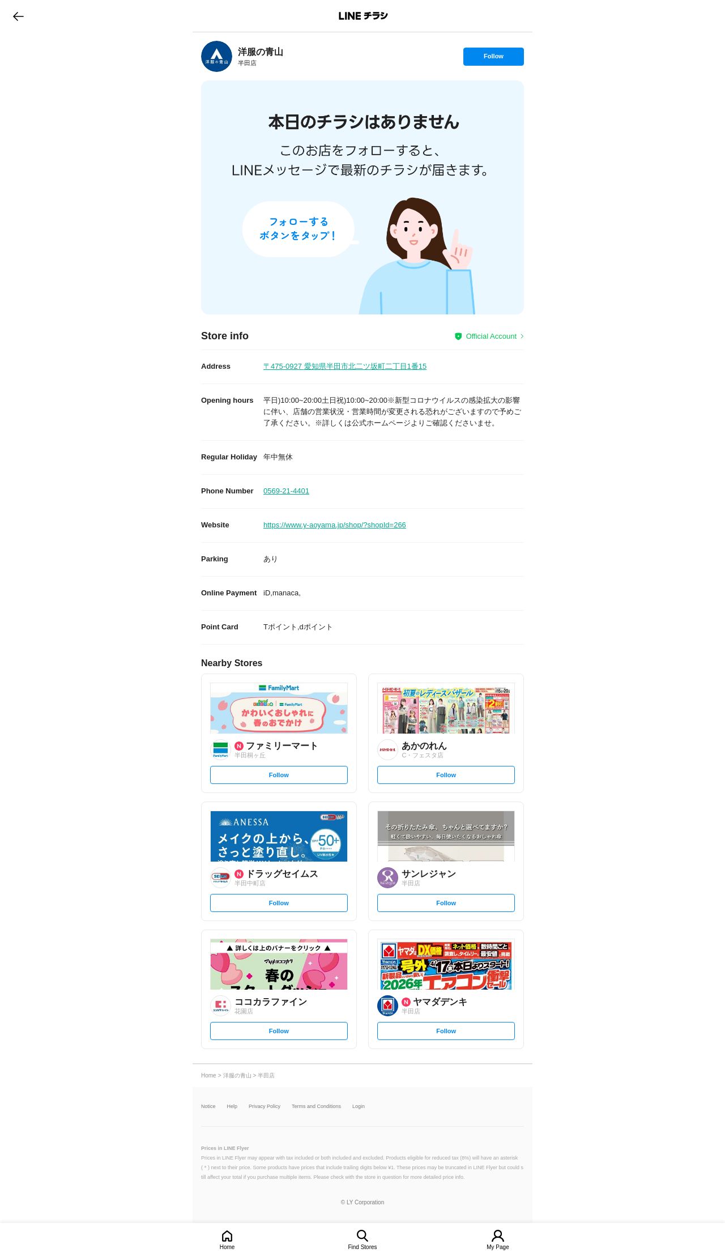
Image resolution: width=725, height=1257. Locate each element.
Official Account (491, 336)
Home (227, 1247)
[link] (216, 56)
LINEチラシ (363, 15)
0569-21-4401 (286, 491)
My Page (498, 1247)
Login (358, 1106)
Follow (493, 59)
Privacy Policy (264, 1106)
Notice (208, 1106)
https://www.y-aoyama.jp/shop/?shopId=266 (334, 525)
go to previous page (18, 16)
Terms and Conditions (316, 1106)
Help (232, 1106)
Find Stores (362, 1247)
